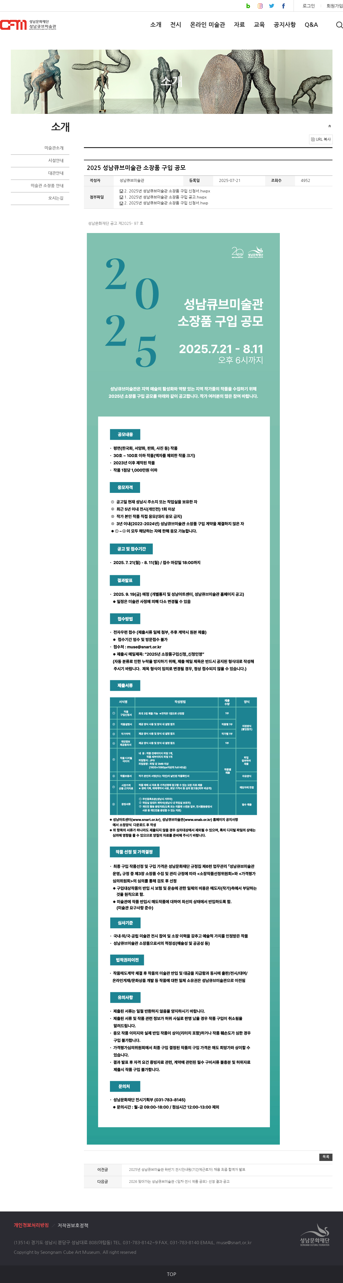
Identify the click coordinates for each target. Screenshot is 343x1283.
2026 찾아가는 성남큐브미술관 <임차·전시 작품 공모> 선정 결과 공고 (179, 1181)
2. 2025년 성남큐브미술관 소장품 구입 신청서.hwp (164, 203)
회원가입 (335, 6)
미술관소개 (53, 148)
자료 (239, 25)
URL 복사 (323, 139)
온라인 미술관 (207, 25)
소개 (155, 25)
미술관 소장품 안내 (47, 186)
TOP (171, 1274)
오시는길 (55, 198)
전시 (175, 25)
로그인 (309, 6)
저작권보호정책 (73, 1225)
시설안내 (55, 161)
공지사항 (285, 25)
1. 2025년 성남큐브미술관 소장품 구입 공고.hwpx (163, 197)
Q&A (311, 25)
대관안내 (55, 173)
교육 (259, 25)
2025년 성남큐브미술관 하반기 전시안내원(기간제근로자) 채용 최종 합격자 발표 (187, 1169)
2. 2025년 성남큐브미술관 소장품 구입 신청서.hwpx (165, 191)
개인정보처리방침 (31, 1225)
